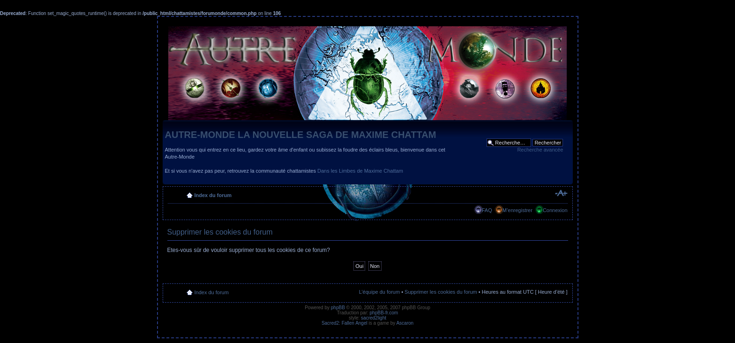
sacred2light (373, 317)
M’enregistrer (517, 210)
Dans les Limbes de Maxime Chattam (360, 171)
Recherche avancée (540, 149)
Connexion (555, 210)
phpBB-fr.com (384, 312)
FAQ (487, 210)
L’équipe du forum (379, 292)
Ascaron (404, 323)
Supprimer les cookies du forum (441, 292)
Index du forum (213, 195)
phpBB (338, 307)
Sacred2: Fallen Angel (345, 323)
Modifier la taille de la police (561, 193)
